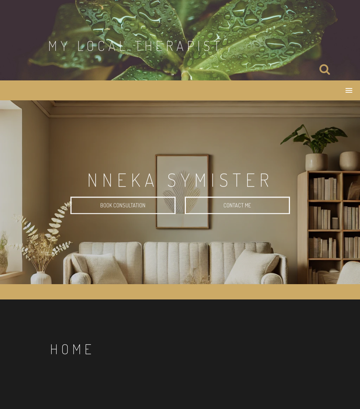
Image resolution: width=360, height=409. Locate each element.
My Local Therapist (135, 45)
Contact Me (237, 206)
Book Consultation (122, 206)
